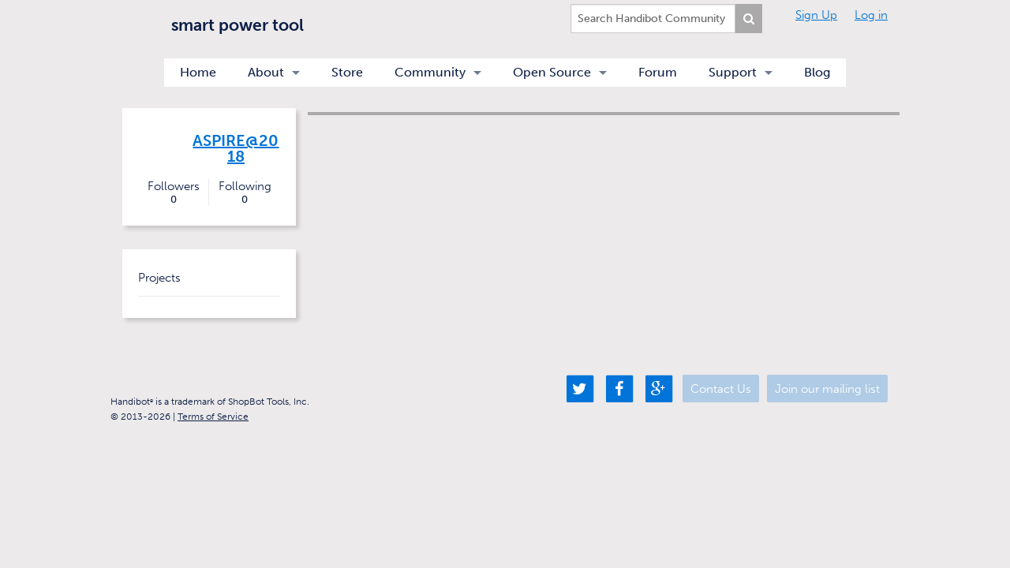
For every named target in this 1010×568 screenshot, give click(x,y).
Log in (871, 15)
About (266, 72)
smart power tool (237, 25)
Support (733, 72)
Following (244, 192)
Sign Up (816, 15)
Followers (173, 192)
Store (347, 72)
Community (430, 72)
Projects (159, 278)
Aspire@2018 (236, 148)
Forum (657, 72)
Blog (817, 72)
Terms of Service (213, 416)
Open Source (552, 72)
